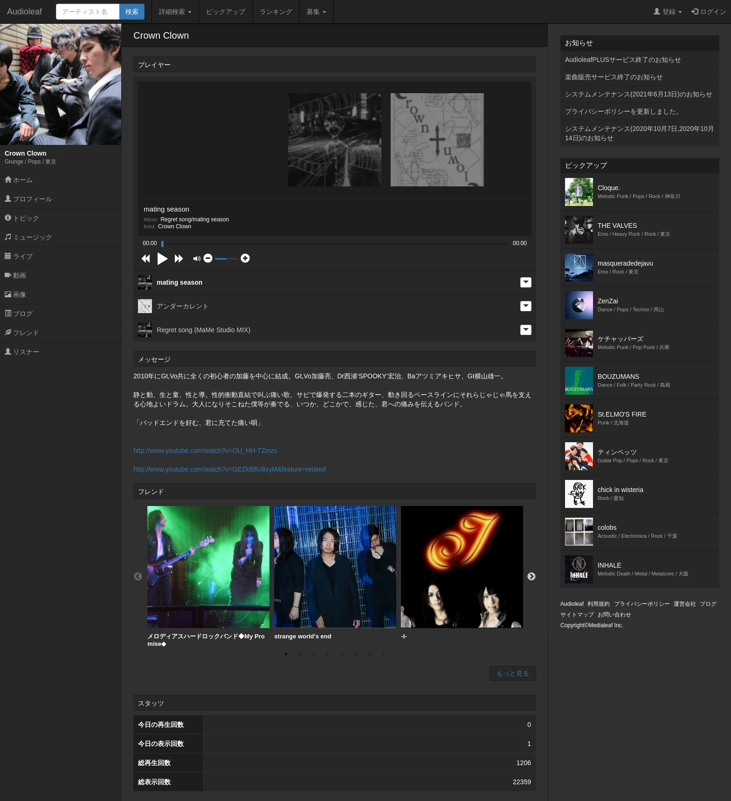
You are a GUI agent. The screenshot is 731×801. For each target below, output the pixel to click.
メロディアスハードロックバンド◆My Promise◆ (208, 576)
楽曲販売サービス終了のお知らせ (614, 77)
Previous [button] (138, 577)
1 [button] (285, 654)
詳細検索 (175, 11)
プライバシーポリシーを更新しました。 (624, 111)
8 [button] (383, 654)
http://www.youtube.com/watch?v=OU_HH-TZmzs (205, 450)
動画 (15, 275)
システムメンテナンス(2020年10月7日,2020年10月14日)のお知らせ (639, 133)
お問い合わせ (614, 614)
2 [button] (299, 654)
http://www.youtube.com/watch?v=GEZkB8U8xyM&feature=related (229, 469)
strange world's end (335, 573)
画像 (15, 294)
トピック (22, 218)
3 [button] (313, 654)
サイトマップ (577, 614)
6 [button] (355, 654)
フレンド (22, 332)
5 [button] (341, 654)
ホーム (19, 180)
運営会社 (685, 604)
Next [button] (531, 577)
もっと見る (513, 673)
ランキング (276, 11)
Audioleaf (24, 11)
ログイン (708, 11)
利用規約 (598, 604)
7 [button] (369, 654)
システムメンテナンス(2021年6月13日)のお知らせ (638, 94)
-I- (462, 573)
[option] (208, 576)
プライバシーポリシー (642, 604)
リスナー (22, 352)
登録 (668, 11)
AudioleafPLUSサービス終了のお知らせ (623, 59)
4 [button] (327, 654)
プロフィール (28, 199)
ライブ (19, 256)
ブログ (19, 313)
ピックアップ (225, 11)
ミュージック (28, 237)
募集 (316, 11)
